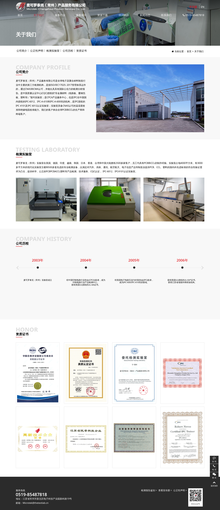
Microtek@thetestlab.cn (36, 503)
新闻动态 (145, 15)
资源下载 (102, 15)
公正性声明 (36, 50)
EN (202, 7)
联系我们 (166, 15)
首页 (20, 15)
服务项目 (81, 15)
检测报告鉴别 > (149, 490)
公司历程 (68, 50)
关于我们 (39, 15)
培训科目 (124, 15)
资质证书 (81, 50)
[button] (202, 199)
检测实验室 (52, 50)
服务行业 (60, 15)
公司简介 (22, 50)
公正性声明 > (180, 490)
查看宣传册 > (165, 490)
